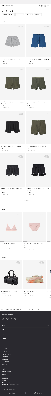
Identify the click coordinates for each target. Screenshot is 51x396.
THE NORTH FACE (7, 14)
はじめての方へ (6, 351)
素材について (5, 364)
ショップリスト (5, 356)
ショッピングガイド (6, 354)
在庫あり (37, 14)
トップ (2, 309)
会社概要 (5, 374)
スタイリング (5, 359)
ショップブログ (5, 362)
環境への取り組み (7, 371)
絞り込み (13, 393)
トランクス (28, 14)
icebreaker (19, 14)
